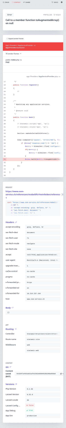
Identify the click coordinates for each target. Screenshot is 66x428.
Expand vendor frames (15, 39)
